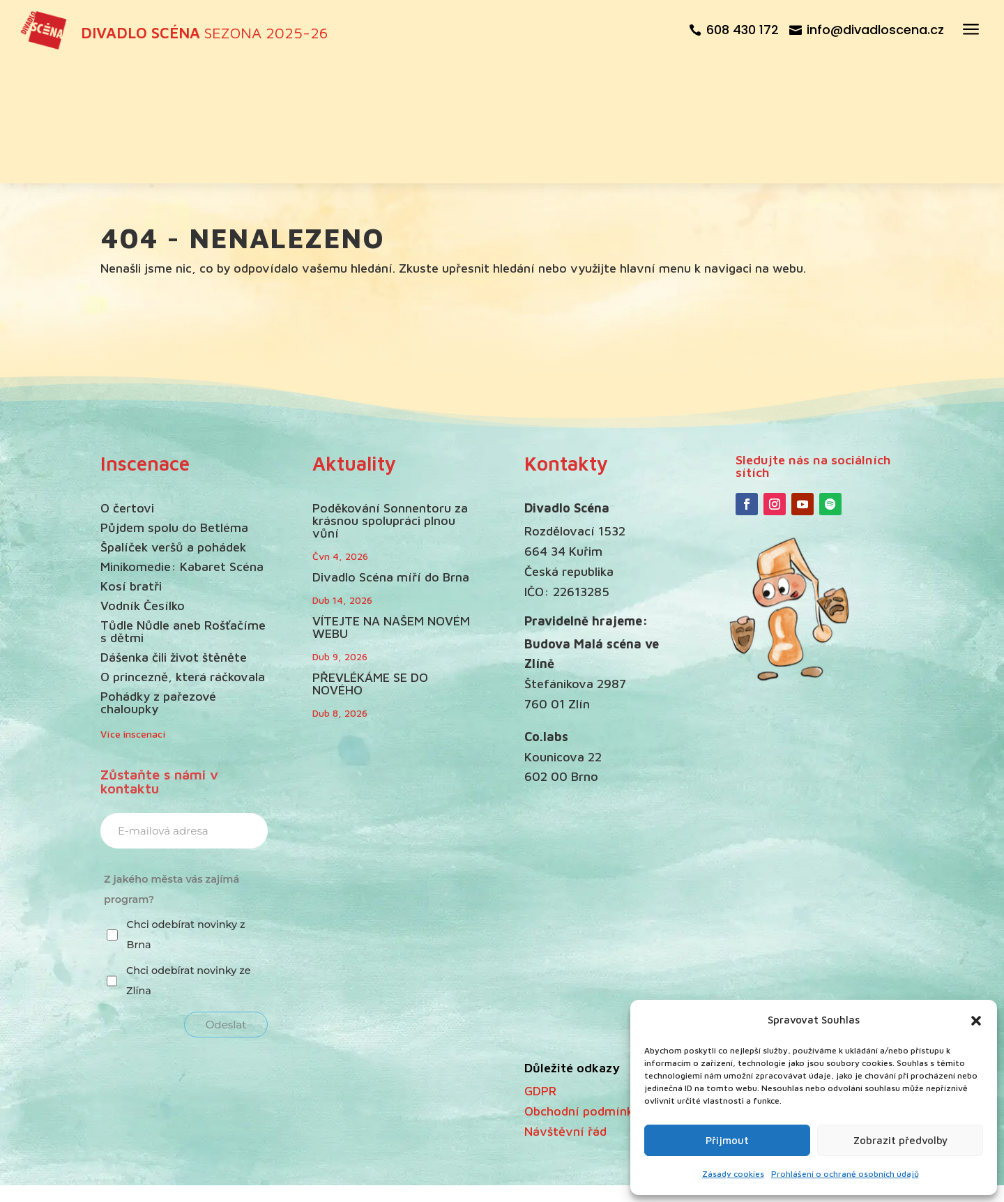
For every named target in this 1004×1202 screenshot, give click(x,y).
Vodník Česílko (142, 487)
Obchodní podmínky (582, 991)
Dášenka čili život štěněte (173, 538)
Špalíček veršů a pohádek (173, 428)
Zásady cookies (733, 1174)
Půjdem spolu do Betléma (174, 409)
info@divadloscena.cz (875, 29)
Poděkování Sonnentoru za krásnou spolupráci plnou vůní (390, 402)
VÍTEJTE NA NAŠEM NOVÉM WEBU (391, 508)
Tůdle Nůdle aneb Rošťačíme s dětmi (183, 512)
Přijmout (727, 1140)
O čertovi (127, 389)
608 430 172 (742, 29)
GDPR (540, 972)
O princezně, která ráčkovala (182, 558)
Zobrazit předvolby (900, 1140)
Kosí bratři (131, 467)
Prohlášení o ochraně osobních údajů (845, 1174)
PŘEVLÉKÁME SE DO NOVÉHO (370, 564)
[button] (976, 1021)
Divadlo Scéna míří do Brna (390, 457)
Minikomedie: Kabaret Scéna (182, 448)
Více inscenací (133, 615)
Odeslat (226, 905)
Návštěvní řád (565, 1012)
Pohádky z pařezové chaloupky (158, 584)
